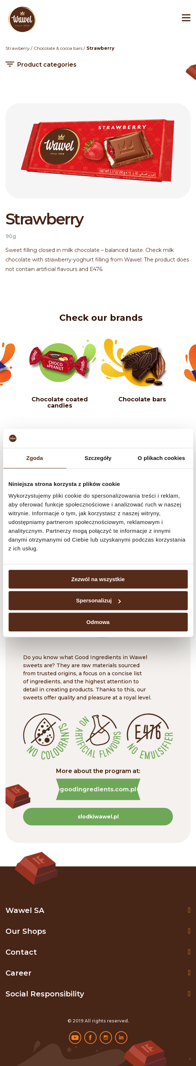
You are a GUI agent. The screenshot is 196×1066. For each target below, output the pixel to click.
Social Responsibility (44, 993)
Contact (21, 952)
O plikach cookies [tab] (161, 458)
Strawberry (17, 48)
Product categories (47, 65)
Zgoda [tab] (34, 458)
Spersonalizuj (98, 600)
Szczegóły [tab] (98, 458)
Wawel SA (24, 910)
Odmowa (98, 622)
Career (18, 973)
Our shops (25, 931)
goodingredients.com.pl (98, 789)
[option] (142, 370)
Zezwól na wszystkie (98, 579)
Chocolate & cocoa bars (58, 48)
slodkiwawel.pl (98, 816)
